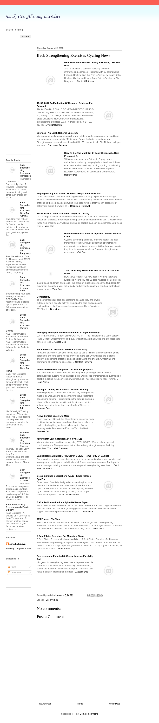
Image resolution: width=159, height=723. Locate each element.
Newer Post (45, 703)
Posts (12, 567)
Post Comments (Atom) (86, 714)
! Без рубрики (51, 600)
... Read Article (62, 548)
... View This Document (67, 494)
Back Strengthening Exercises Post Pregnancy (25, 247)
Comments (14, 572)
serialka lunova (17, 544)
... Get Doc (80, 252)
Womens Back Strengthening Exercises (25, 437)
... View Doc (48, 226)
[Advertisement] (19, 99)
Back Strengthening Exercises (33, 16)
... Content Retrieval (84, 81)
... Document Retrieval (56, 145)
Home (80, 703)
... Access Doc (59, 342)
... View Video (97, 528)
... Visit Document (53, 125)
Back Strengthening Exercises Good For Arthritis (25, 209)
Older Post (114, 703)
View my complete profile (18, 548)
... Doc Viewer (55, 309)
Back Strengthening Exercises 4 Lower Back (25, 284)
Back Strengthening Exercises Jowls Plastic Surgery (17, 507)
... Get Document (60, 448)
